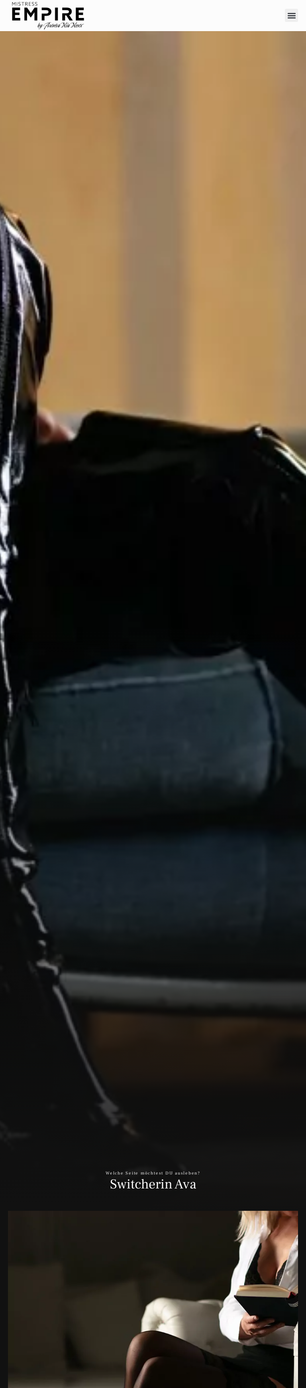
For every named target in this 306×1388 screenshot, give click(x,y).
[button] (291, 15)
